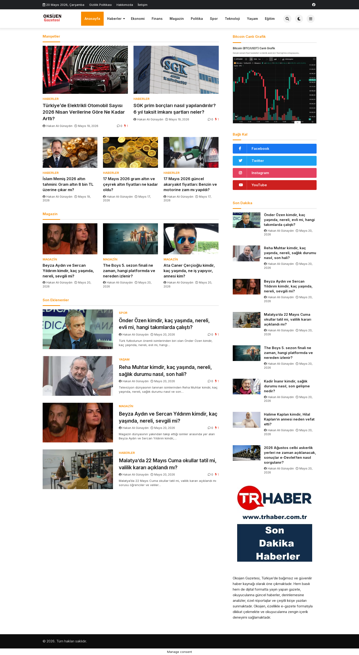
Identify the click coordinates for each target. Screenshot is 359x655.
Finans (157, 19)
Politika (197, 19)
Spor (214, 19)
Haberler (114, 19)
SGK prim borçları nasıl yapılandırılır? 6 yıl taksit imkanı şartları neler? (174, 109)
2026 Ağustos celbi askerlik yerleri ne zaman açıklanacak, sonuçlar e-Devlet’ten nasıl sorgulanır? (290, 455)
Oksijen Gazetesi (246, 578)
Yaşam (252, 19)
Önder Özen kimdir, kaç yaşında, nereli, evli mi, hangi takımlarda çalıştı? (164, 324)
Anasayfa (92, 19)
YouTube (259, 185)
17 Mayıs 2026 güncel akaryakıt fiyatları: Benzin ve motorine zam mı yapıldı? (190, 184)
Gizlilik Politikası (100, 5)
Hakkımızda (124, 5)
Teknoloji (232, 19)
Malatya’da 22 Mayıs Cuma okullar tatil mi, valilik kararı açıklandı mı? (168, 464)
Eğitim (270, 19)
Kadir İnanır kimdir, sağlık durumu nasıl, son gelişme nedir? (287, 386)
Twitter (258, 160)
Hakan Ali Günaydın (58, 126)
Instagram (260, 173)
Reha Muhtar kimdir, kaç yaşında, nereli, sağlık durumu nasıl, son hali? (165, 370)
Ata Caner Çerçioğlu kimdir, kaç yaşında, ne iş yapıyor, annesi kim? (189, 270)
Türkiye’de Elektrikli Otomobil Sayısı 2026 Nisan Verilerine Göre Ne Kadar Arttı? (84, 112)
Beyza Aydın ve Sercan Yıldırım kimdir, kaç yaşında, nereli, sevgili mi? (68, 270)
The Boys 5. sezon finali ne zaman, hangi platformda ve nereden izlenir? (129, 270)
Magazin (177, 19)
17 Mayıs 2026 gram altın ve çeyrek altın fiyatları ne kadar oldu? (130, 184)
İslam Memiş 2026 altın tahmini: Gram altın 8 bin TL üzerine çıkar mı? (68, 184)
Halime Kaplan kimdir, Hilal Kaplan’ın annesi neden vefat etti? (289, 419)
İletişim (142, 5)
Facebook (260, 148)
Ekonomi (138, 19)
